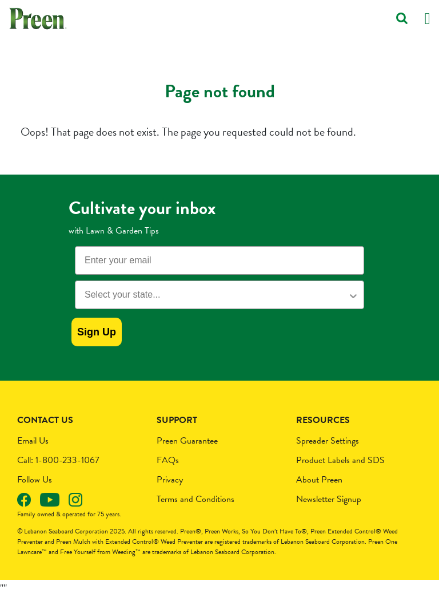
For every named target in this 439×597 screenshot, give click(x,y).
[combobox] (216, 295)
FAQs (168, 460)
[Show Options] (353, 295)
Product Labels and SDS (340, 460)
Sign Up (96, 332)
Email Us (33, 441)
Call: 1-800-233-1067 (58, 460)
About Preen (319, 480)
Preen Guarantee (187, 441)
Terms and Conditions (195, 499)
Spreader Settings (327, 441)
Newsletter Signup (328, 499)
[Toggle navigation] (427, 18)
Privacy (170, 480)
